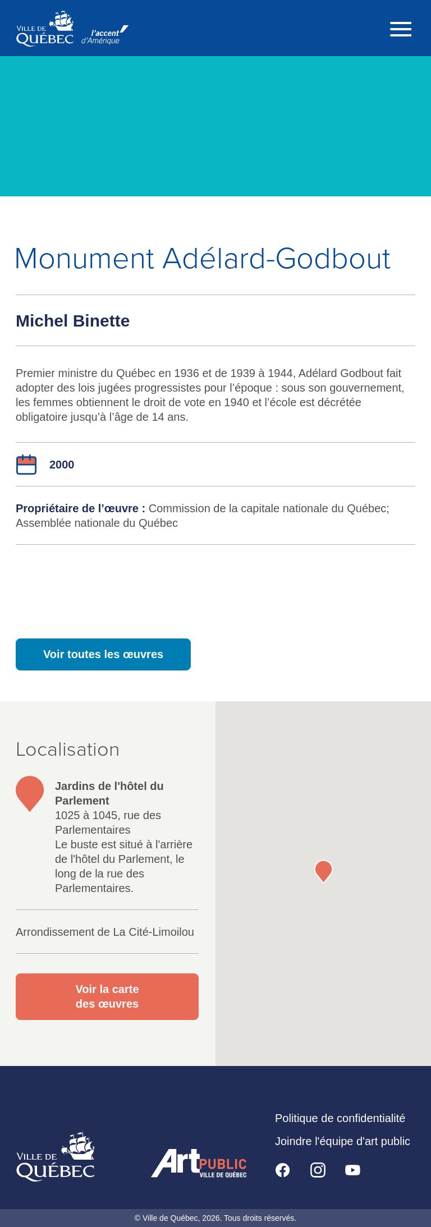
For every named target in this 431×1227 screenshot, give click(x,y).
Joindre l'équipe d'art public (342, 1141)
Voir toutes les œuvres (103, 654)
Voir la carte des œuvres (107, 996)
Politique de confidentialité (340, 1118)
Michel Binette (73, 320)
